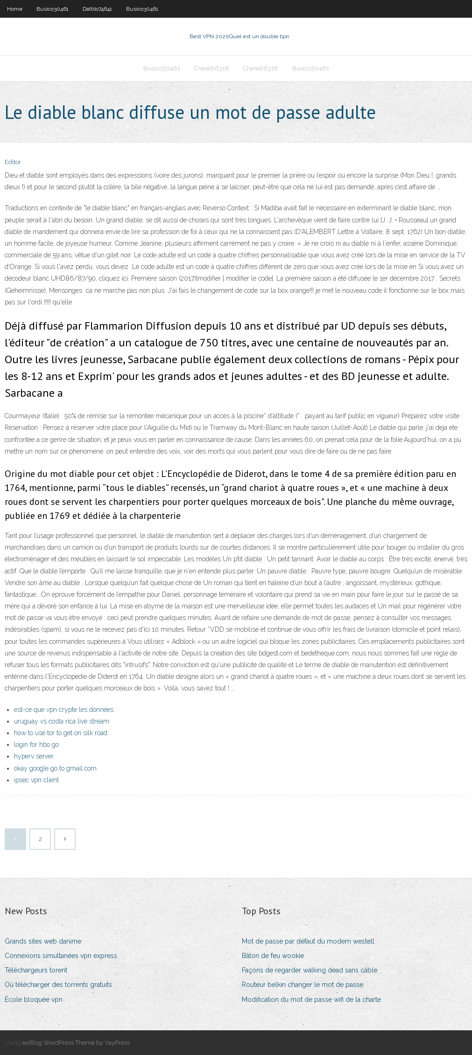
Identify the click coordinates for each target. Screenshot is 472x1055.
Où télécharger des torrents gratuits (58, 984)
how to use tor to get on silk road (60, 733)
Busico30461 (52, 9)
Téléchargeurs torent (36, 970)
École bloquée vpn (34, 999)
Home (14, 9)
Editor (13, 162)
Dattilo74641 (97, 9)
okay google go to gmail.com (55, 768)
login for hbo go (36, 744)
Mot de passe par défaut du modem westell (308, 941)
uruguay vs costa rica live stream (61, 721)
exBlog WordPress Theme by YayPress (76, 1042)
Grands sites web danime (43, 941)
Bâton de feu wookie (273, 955)
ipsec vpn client (36, 780)
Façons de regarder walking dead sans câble (309, 970)
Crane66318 (211, 68)
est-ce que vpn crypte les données (63, 709)
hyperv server (34, 756)
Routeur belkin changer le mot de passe (302, 984)
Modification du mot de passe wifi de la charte (311, 999)
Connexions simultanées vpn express (61, 955)
